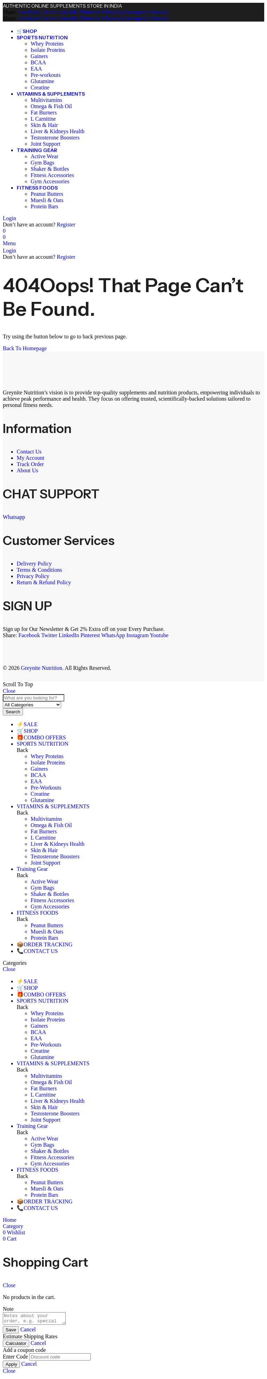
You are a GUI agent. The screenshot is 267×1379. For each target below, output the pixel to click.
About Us (28, 470)
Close (9, 691)
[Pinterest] (89, 12)
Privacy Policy (33, 576)
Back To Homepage (25, 348)
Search (13, 711)
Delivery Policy (35, 564)
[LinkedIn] (68, 12)
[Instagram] (137, 12)
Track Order (30, 464)
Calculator (16, 1345)
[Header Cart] (133, 237)
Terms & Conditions (40, 570)
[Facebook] (29, 12)
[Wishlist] (4, 231)
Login (9, 218)
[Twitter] (48, 12)
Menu (9, 243)
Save (11, 1331)
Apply (11, 1366)
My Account (30, 458)
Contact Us (29, 452)
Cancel (27, 1331)
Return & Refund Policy (44, 582)
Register (66, 224)
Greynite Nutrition (41, 668)
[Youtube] (159, 12)
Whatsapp (14, 517)
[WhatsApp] (112, 12)
